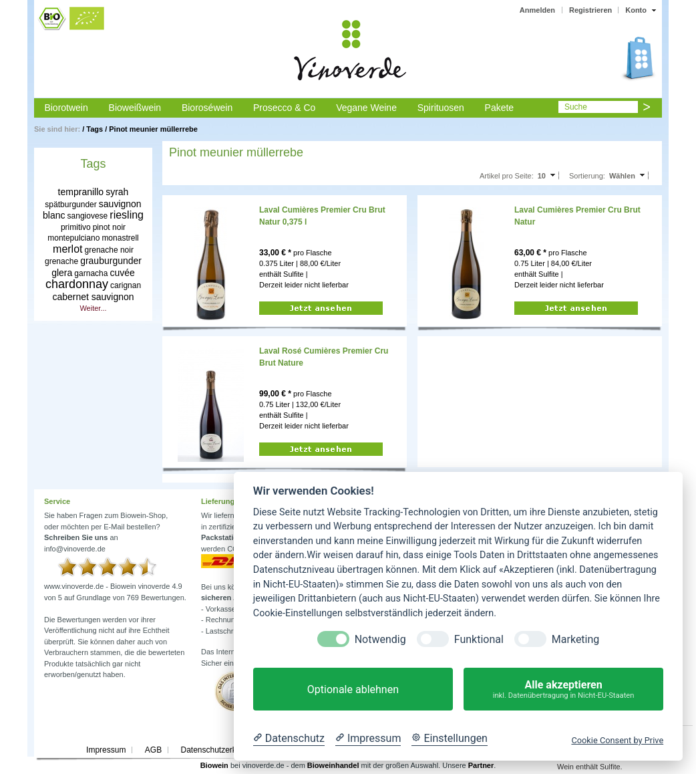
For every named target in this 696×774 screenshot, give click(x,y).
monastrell (120, 238)
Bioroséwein (207, 107)
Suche (575, 107)
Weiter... (92, 308)
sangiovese (87, 216)
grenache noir (109, 250)
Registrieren (590, 10)
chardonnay (76, 284)
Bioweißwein (135, 107)
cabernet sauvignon (93, 296)
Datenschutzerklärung (219, 750)
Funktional (479, 639)
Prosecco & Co (284, 107)
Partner (481, 765)
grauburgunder (111, 260)
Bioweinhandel (333, 765)
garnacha (91, 273)
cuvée (122, 272)
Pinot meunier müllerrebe (153, 129)
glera (61, 272)
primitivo (76, 227)
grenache (61, 261)
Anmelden (537, 10)
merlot (67, 249)
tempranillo (81, 191)
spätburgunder (70, 204)
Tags (94, 129)
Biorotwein (66, 107)
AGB (153, 750)
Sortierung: (587, 176)
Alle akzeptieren (563, 689)
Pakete (499, 107)
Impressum (106, 750)
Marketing (575, 639)
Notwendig (380, 639)
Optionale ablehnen (353, 689)
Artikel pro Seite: (507, 176)
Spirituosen (440, 107)
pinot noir (109, 227)
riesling (127, 215)
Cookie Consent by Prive (617, 740)
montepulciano (73, 238)
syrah (117, 191)
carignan (125, 285)
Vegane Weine (366, 107)
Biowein (214, 765)
